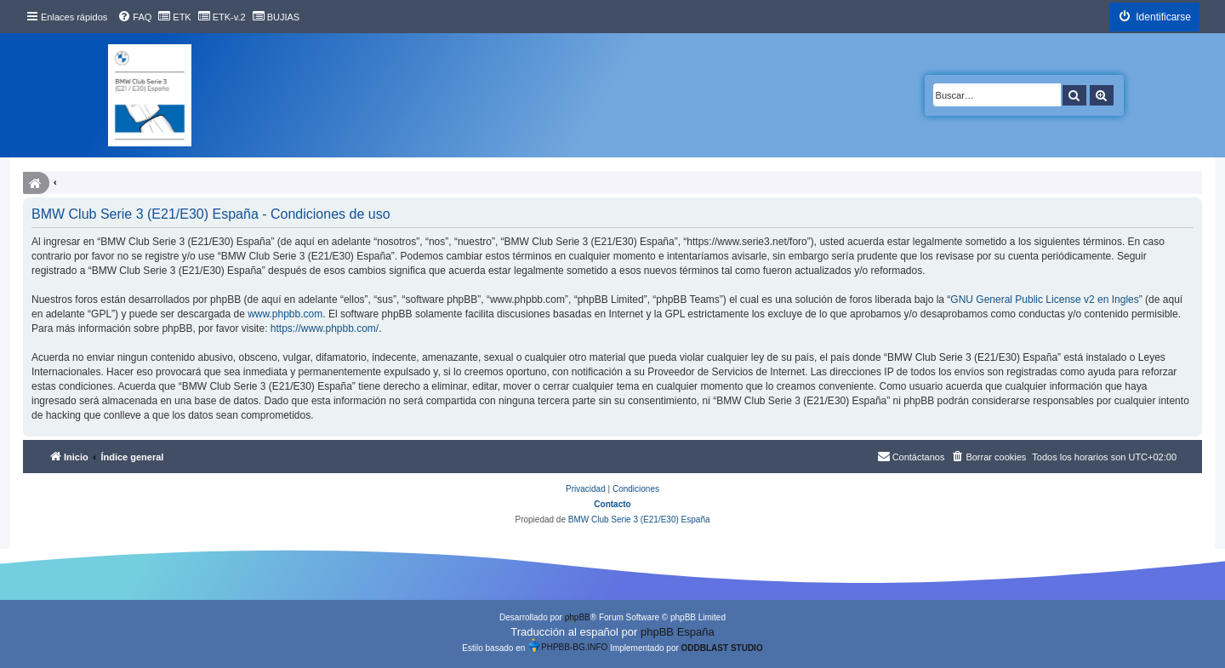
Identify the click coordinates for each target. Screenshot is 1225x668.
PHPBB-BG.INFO (567, 645)
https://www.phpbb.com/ (325, 328)
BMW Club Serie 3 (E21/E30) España (639, 519)
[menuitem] (134, 17)
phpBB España (678, 631)
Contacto (612, 504)
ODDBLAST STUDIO (722, 648)
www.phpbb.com (285, 314)
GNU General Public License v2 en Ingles (1044, 299)
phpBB (577, 617)
